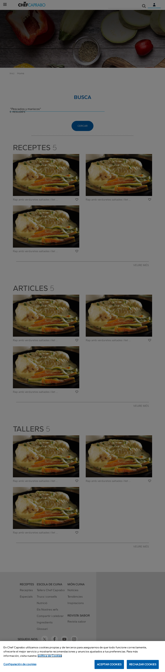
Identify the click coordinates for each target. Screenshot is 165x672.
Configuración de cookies (19, 664)
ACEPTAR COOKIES (109, 664)
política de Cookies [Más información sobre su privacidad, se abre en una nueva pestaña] (50, 656)
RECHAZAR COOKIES (142, 664)
